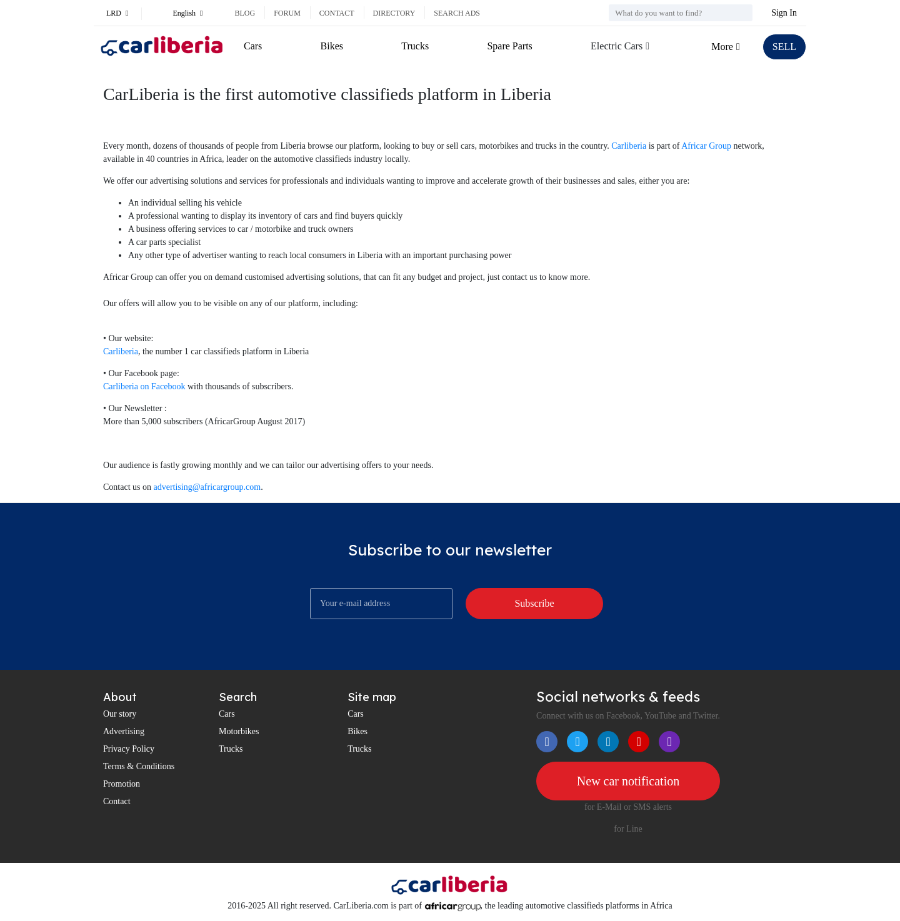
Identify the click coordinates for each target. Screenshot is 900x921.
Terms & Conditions (138, 766)
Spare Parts (509, 46)
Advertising (123, 731)
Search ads (457, 13)
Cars (253, 46)
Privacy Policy (128, 749)
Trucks (415, 46)
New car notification (628, 781)
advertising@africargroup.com (207, 487)
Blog (244, 13)
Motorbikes (239, 731)
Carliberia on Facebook (144, 386)
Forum (287, 13)
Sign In (784, 12)
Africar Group (706, 146)
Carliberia (628, 146)
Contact (336, 13)
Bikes (332, 46)
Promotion (121, 784)
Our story (119, 714)
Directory (394, 13)
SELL (784, 46)
